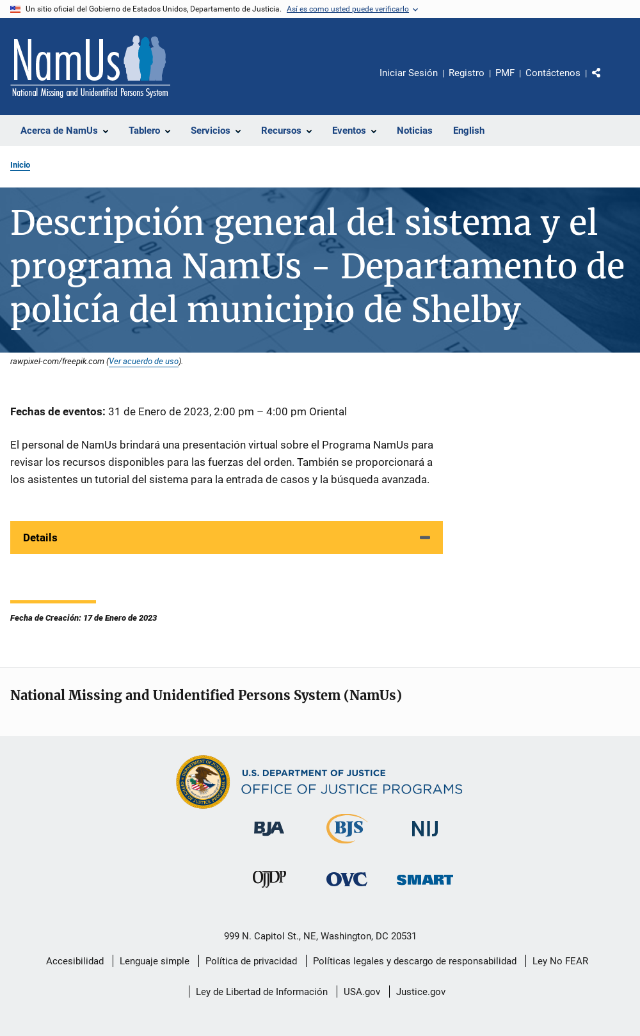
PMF (505, 73)
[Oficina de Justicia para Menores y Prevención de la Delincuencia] (269, 890)
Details (40, 537)
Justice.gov (420, 992)
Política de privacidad (251, 961)
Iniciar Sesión (409, 73)
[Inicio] (90, 67)
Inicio (20, 165)
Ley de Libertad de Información (262, 992)
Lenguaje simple (154, 961)
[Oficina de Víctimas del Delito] (346, 888)
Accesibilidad (75, 961)
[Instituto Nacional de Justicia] (425, 839)
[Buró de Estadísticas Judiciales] (347, 846)
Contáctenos (552, 73)
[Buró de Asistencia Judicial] (269, 838)
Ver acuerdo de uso (144, 361)
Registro (466, 73)
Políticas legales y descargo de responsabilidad (414, 961)
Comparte (607, 82)
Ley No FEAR (560, 961)
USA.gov (362, 992)
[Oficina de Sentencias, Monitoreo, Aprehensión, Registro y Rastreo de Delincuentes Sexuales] (425, 887)
